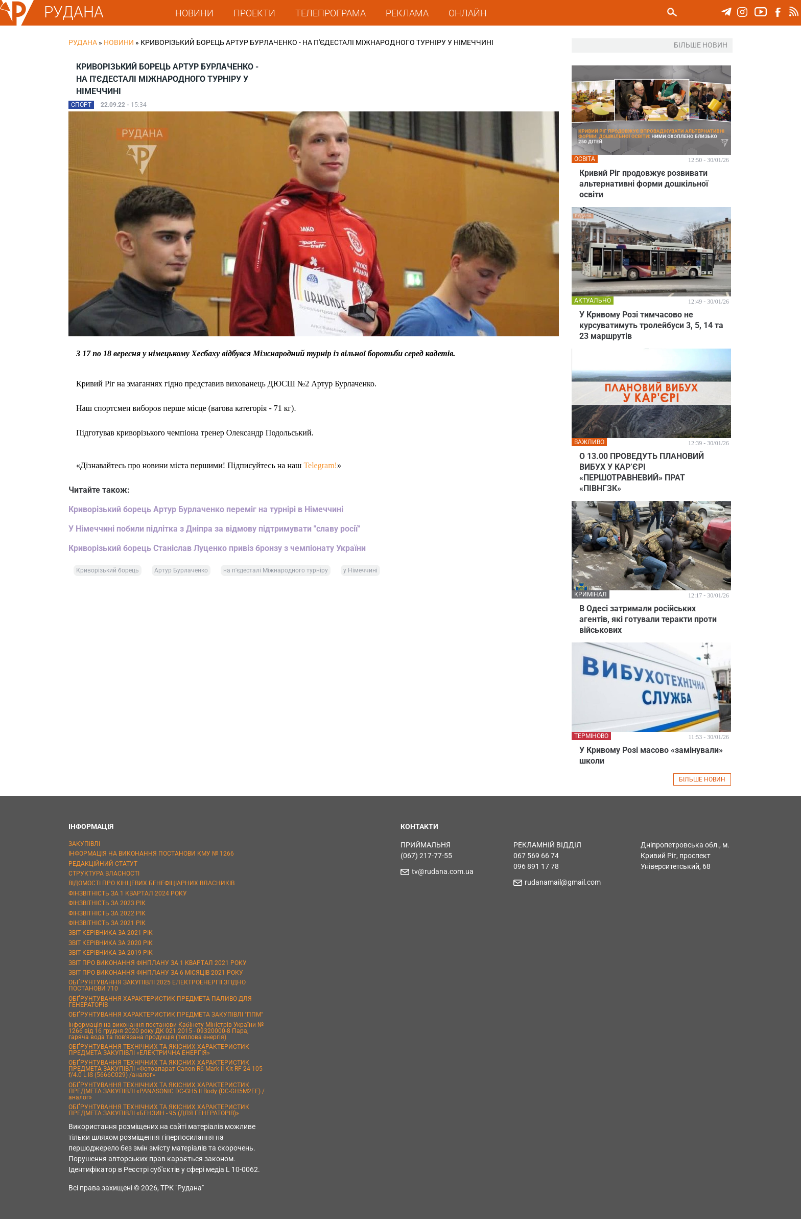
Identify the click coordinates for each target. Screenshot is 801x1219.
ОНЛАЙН (468, 13)
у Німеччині (360, 570)
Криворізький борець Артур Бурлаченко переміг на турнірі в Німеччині (205, 509)
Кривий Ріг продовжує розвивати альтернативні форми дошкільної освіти (643, 183)
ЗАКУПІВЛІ (84, 843)
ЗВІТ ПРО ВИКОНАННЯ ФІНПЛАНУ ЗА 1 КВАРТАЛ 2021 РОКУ (157, 963)
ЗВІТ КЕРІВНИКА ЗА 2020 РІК (110, 943)
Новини (119, 42)
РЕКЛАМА (407, 13)
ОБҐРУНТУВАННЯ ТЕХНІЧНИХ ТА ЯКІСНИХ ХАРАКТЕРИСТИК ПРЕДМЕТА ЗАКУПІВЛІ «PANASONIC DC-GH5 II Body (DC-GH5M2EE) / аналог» (166, 1091)
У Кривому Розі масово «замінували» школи (651, 755)
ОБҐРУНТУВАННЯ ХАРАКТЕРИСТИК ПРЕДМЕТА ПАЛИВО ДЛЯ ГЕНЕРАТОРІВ (160, 1001)
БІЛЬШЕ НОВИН (702, 779)
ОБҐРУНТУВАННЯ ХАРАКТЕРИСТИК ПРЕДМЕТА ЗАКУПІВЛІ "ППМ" (165, 1014)
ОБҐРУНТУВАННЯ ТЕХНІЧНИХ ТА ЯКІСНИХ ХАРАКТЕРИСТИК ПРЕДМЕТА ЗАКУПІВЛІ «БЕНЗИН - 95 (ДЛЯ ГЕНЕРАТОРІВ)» (158, 1110)
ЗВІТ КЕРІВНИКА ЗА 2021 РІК (110, 932)
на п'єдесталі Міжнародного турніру (275, 570)
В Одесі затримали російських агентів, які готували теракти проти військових (648, 619)
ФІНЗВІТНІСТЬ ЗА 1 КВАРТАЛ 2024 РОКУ (127, 893)
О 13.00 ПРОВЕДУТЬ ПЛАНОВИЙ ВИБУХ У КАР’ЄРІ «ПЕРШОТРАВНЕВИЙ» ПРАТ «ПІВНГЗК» (641, 472)
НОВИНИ (194, 13)
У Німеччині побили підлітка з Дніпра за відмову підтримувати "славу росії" (214, 529)
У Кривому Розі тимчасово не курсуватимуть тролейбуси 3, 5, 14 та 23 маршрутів (651, 325)
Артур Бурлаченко (181, 570)
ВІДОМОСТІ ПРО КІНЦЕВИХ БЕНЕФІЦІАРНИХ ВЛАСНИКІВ (151, 883)
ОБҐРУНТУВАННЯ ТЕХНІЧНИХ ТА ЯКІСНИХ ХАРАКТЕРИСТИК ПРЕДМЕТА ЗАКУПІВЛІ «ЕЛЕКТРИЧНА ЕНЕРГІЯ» (158, 1049)
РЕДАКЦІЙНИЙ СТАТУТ (102, 863)
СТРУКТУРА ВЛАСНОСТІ (103, 873)
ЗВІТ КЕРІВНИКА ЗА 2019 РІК (110, 952)
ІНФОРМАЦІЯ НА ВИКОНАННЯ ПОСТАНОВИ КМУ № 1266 (151, 853)
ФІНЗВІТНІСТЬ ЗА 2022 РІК (107, 913)
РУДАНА (74, 12)
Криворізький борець (107, 570)
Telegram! (320, 465)
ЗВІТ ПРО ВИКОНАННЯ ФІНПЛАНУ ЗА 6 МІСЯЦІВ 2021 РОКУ (155, 972)
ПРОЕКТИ (254, 13)
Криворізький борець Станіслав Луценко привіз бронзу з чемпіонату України (217, 548)
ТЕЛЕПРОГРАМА (330, 13)
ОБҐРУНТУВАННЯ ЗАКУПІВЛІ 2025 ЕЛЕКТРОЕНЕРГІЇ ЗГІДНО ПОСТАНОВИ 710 (157, 985)
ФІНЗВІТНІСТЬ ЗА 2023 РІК (107, 903)
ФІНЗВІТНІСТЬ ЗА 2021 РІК (107, 923)
